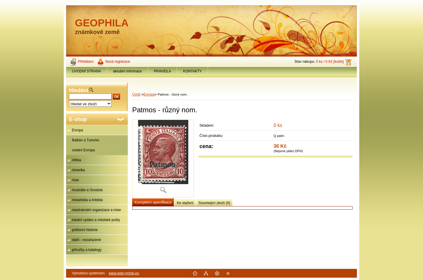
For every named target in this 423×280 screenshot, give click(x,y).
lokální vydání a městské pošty (96, 220)
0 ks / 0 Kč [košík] (330, 62)
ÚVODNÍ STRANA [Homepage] (86, 71)
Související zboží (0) (214, 203)
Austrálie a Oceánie (87, 190)
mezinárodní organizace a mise (96, 210)
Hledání (78, 90)
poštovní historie (85, 230)
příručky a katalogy (87, 250)
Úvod (136, 94)
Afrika (76, 160)
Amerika (78, 170)
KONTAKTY (192, 71)
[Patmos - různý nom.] (163, 158)
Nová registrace (117, 62)
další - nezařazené (86, 240)
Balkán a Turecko (85, 140)
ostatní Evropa (83, 150)
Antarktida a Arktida (87, 200)
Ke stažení (185, 203)
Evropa (77, 130)
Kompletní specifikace (153, 202)
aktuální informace (127, 71)
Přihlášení (85, 62)
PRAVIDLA (162, 71)
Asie (75, 180)
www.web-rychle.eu (124, 273)
